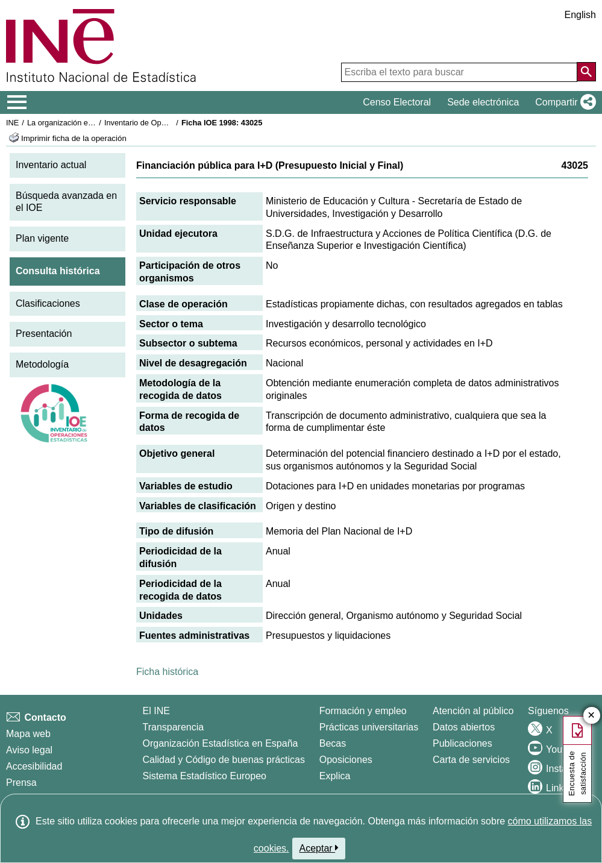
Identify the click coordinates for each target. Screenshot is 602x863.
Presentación (44, 333)
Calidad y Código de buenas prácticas (224, 760)
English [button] (580, 15)
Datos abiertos (464, 727)
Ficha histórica (167, 672)
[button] (563, 102)
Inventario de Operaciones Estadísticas (171, 122)
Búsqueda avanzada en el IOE (66, 201)
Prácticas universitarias (369, 727)
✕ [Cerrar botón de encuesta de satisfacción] (591, 716)
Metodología (42, 364)
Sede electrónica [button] (483, 102)
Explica (335, 776)
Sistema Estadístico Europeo (204, 776)
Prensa (21, 782)
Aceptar (319, 848)
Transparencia (173, 727)
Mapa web (28, 734)
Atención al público (473, 711)
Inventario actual (51, 165)
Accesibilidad (34, 766)
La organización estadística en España (93, 122)
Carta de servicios (471, 760)
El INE (156, 711)
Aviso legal (29, 750)
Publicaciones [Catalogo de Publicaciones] (462, 743)
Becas (332, 743)
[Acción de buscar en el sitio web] (586, 71)
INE (12, 122)
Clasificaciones (48, 303)
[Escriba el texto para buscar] (459, 72)
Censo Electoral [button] (397, 102)
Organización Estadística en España (220, 743)
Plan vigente (42, 238)
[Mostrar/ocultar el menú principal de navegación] (17, 102)
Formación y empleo (363, 711)
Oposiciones (345, 760)
